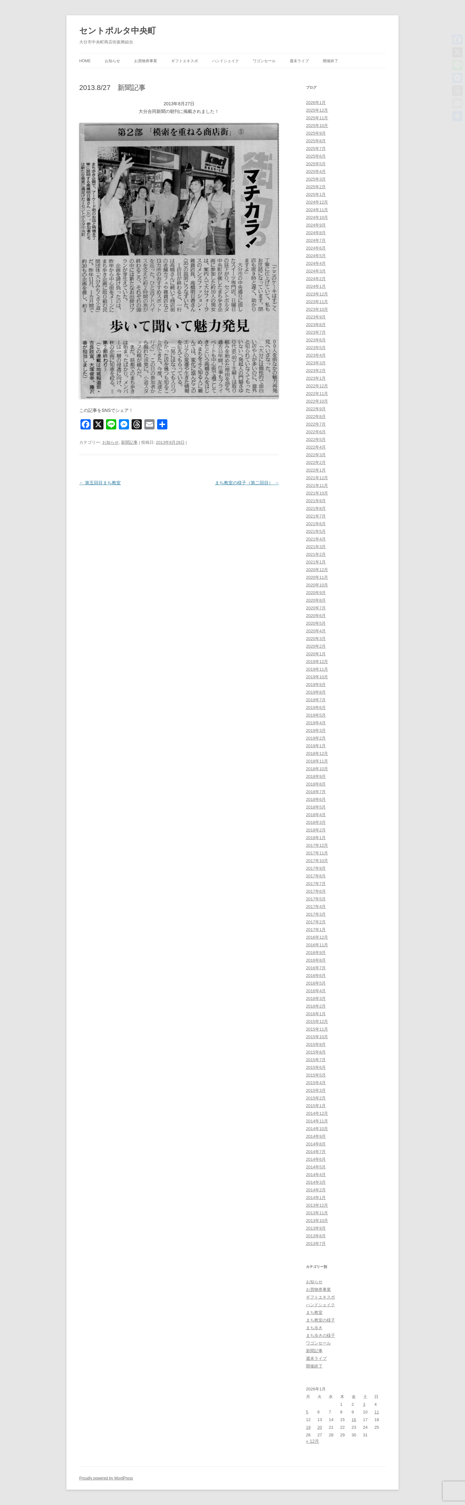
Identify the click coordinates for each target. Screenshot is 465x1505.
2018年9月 (316, 776)
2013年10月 (317, 1220)
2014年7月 (316, 1151)
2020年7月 (316, 608)
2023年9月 (316, 317)
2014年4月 (316, 1174)
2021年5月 (316, 531)
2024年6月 (316, 248)
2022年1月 (316, 470)
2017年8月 (316, 876)
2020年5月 (316, 623)
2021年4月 (316, 539)
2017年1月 (316, 929)
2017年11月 (317, 853)
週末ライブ (299, 61)
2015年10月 (317, 1036)
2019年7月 (316, 699)
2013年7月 (316, 1243)
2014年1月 (316, 1197)
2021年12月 (317, 477)
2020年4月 (316, 631)
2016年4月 (316, 990)
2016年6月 (316, 975)
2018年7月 (316, 791)
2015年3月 (316, 1090)
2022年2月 (316, 462)
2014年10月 (317, 1128)
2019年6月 (316, 707)
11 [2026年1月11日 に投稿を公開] (376, 1412)
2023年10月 (317, 309)
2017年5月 (316, 899)
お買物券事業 (145, 61)
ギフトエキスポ (184, 61)
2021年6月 (316, 523)
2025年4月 (316, 171)
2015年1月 (316, 1105)
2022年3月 (316, 454)
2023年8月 (316, 324)
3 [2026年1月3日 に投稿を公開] (364, 1404)
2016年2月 (316, 1006)
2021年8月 (316, 508)
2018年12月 (317, 753)
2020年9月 (316, 592)
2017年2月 (316, 922)
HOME (85, 61)
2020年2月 (316, 646)
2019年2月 (316, 738)
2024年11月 (317, 209)
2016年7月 (316, 967)
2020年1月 (316, 654)
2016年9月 (316, 952)
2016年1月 (316, 1013)
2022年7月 (316, 424)
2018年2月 (316, 830)
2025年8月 (316, 140)
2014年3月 (316, 1182)
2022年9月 (316, 408)
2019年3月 (316, 730)
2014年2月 (316, 1190)
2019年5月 (316, 715)
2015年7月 (316, 1059)
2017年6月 (316, 891)
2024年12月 (317, 202)
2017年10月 (317, 860)
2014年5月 (316, 1167)
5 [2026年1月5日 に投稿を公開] (307, 1412)
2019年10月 (317, 676)
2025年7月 (316, 148)
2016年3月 (316, 998)
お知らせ (112, 61)
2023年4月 (316, 355)
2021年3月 (316, 546)
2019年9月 (316, 684)
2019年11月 (317, 669)
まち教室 (314, 1312)
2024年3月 (316, 271)
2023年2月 (316, 370)
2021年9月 (316, 500)
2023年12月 (317, 294)
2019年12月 (317, 661)
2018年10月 (317, 768)
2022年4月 (316, 447)
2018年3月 (316, 822)
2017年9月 (316, 868)
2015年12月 (317, 1021)
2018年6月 (316, 799)
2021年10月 (317, 493)
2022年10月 (317, 401)
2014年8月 (316, 1144)
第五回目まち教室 (100, 482)
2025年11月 (317, 117)
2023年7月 (316, 332)
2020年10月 (317, 585)
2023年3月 (316, 363)
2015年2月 (316, 1098)
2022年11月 (317, 393)
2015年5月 (316, 1075)
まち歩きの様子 (320, 1335)
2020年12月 (317, 569)
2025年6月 (316, 156)
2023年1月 (316, 378)
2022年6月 (316, 431)
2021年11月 (317, 485)
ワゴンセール (264, 61)
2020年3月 (316, 638)
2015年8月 (316, 1052)
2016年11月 (317, 944)
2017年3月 (316, 914)
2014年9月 (316, 1136)
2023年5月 (316, 347)
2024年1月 (316, 286)
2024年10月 (317, 217)
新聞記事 (129, 442)
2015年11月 (317, 1029)
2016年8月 (316, 960)
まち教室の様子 (320, 1320)
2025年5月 (316, 163)
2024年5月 (316, 255)
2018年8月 (316, 784)
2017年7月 (316, 883)
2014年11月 (317, 1121)
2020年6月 (316, 615)
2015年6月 (316, 1067)
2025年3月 (316, 179)
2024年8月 (316, 232)
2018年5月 (316, 807)
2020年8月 (316, 600)
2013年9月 (316, 1228)
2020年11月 (317, 577)
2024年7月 (316, 240)
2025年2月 (316, 186)
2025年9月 (316, 133)
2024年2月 (316, 278)
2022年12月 (317, 386)
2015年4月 (316, 1082)
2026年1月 (316, 102)
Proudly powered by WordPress (106, 1478)
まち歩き (314, 1327)
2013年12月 (317, 1205)
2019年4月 (316, 722)
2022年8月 (316, 416)
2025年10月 (317, 125)
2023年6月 (316, 340)
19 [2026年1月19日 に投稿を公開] (308, 1427)
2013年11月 (317, 1213)
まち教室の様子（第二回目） (247, 482)
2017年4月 (316, 906)
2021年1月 (316, 562)
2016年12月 (317, 937)
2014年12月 (317, 1113)
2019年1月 (316, 745)
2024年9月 (316, 225)
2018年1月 (316, 837)
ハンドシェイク (225, 61)
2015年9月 (316, 1044)
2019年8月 (316, 692)
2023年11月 (317, 301)
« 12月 (312, 1441)
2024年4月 (316, 263)
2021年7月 (316, 516)
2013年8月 (316, 1235)
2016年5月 (316, 983)
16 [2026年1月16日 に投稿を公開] (354, 1419)
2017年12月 (317, 845)
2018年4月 (316, 814)
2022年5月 (316, 439)
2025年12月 (317, 110)
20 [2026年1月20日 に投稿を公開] (319, 1427)
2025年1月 (316, 194)
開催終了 (330, 61)
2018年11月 (317, 761)
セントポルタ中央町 (117, 30)
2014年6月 (316, 1159)
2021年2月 (316, 554)
